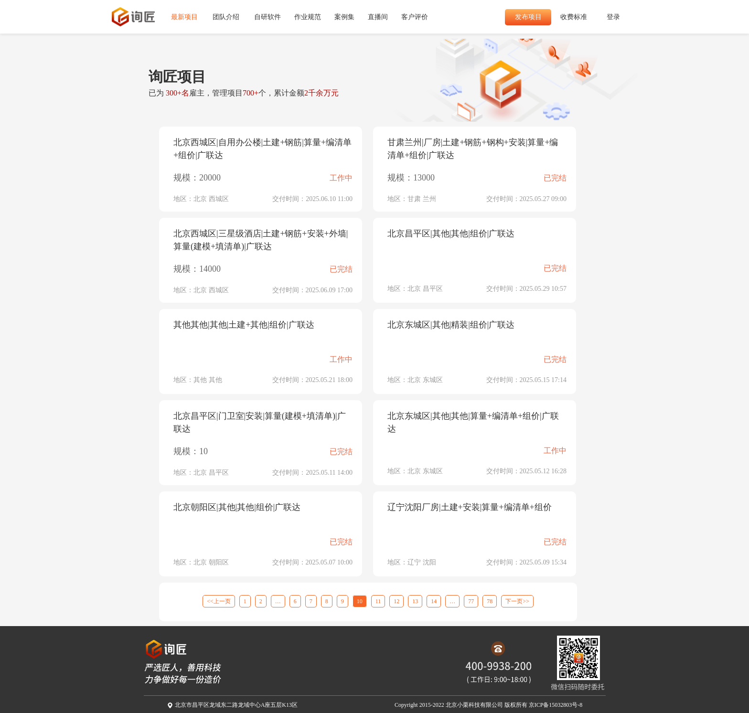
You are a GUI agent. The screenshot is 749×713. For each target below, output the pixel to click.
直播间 (378, 17)
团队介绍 (226, 17)
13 (415, 601)
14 (434, 601)
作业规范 (307, 17)
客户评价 (414, 17)
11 (378, 601)
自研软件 (267, 17)
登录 (613, 17)
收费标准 (573, 17)
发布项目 (528, 17)
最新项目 (184, 17)
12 (396, 601)
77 (471, 601)
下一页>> (517, 601)
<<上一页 (219, 601)
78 (489, 601)
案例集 (344, 17)
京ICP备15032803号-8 (556, 705)
